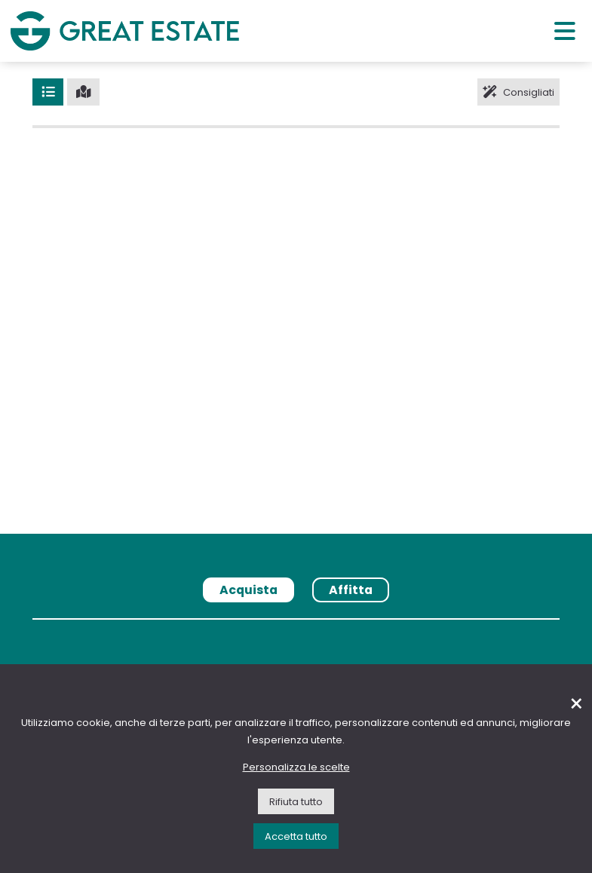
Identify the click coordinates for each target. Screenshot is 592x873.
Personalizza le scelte (296, 767)
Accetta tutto (296, 836)
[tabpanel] (295, 624)
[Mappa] (83, 92)
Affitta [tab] (351, 590)
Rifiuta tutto (296, 802)
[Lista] (47, 92)
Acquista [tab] (248, 590)
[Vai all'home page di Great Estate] (124, 31)
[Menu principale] (564, 30)
